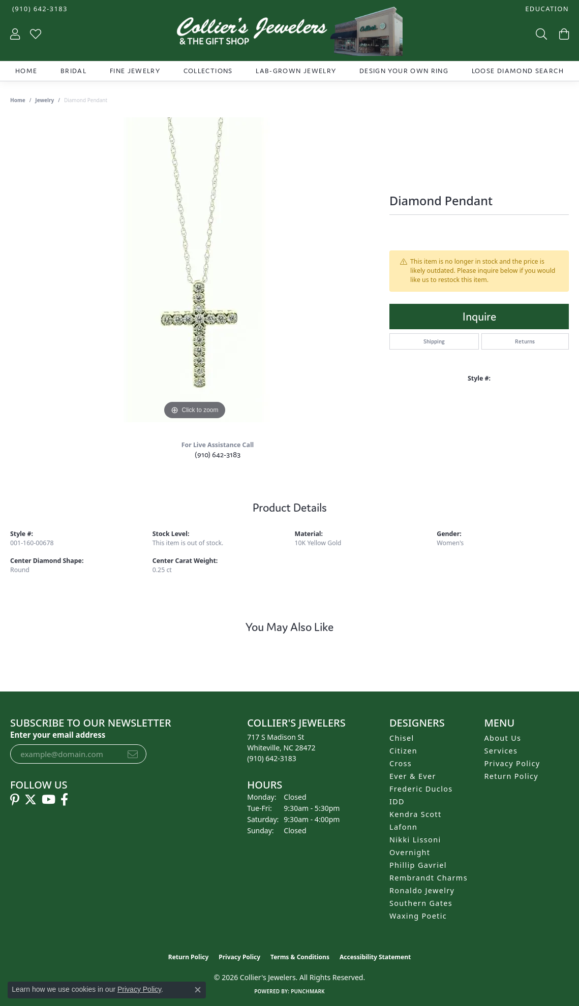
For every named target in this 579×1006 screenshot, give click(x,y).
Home (26, 71)
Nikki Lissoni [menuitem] (415, 839)
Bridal (73, 71)
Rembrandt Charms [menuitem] (428, 878)
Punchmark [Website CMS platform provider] (308, 991)
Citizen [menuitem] (403, 751)
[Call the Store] (271, 758)
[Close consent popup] (198, 990)
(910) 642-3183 (217, 454)
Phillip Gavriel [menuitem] (418, 865)
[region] (194, 269)
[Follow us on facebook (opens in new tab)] (64, 800)
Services (501, 751)
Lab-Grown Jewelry (296, 71)
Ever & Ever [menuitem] (412, 776)
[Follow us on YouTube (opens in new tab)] (48, 800)
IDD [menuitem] (397, 801)
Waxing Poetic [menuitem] (418, 916)
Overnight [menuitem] (409, 852)
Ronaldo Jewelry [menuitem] (421, 890)
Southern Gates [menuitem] (420, 903)
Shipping (434, 341)
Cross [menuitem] (400, 763)
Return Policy (511, 776)
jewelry (44, 100)
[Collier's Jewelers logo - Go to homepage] (289, 34)
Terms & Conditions (299, 957)
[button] (546, 9)
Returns (525, 341)
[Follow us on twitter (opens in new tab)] (30, 800)
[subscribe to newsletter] (132, 754)
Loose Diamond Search (518, 71)
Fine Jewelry (135, 71)
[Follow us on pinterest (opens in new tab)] (14, 800)
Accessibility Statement (375, 957)
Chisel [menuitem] (401, 738)
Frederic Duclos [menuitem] (421, 789)
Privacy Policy (512, 763)
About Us (503, 738)
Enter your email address (57, 735)
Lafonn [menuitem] (403, 827)
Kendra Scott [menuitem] (415, 814)
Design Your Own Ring (403, 71)
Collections (208, 71)
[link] (39, 9)
